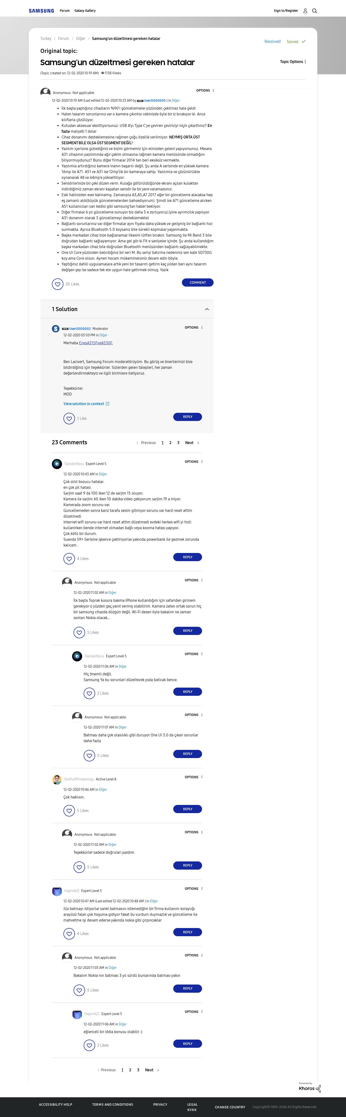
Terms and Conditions (112, 1105)
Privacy (160, 1105)
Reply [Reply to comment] (187, 417)
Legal (192, 1105)
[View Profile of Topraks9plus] (74, 464)
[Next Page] (192, 443)
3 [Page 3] (178, 442)
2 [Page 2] (170, 442)
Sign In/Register (286, 11)
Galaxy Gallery (85, 11)
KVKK (192, 1110)
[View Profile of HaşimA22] (71, 891)
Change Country (230, 1107)
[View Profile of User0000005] (155, 101)
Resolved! (273, 41)
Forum (65, 11)
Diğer (176, 101)
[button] (205, 90)
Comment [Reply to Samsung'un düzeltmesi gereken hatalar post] (198, 283)
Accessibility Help (55, 1105)
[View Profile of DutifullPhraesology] (79, 779)
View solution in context (83, 404)
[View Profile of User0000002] (80, 329)
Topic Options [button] (291, 61)
